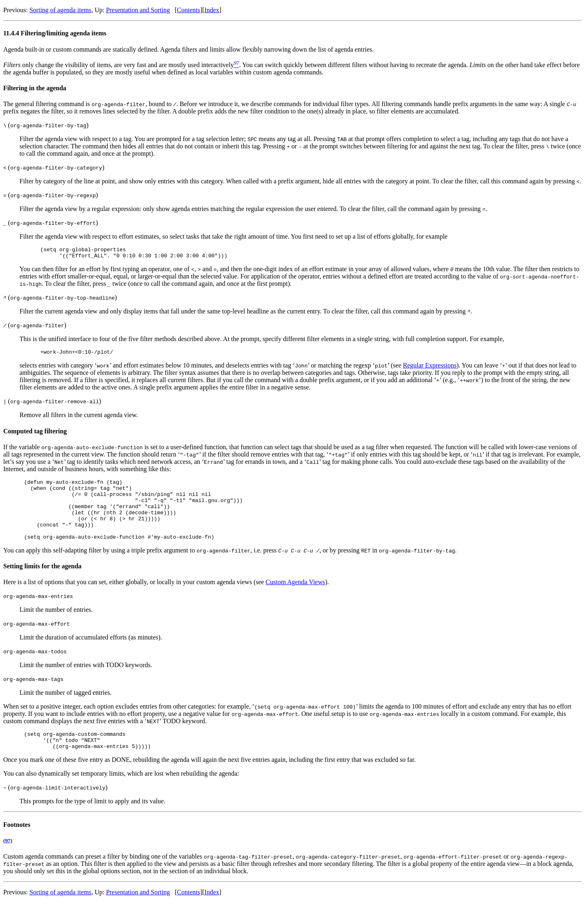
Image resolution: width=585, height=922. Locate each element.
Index (211, 10)
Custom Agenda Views (295, 597)
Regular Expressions (430, 368)
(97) (7, 860)
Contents (188, 10)
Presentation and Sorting (138, 10)
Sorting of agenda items (60, 10)
